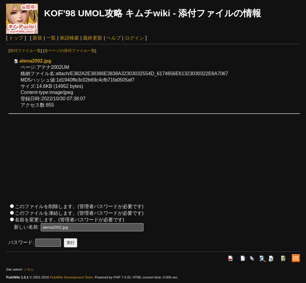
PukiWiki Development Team (71, 277)
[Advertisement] (154, 158)
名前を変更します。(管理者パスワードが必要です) (69, 219)
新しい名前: (26, 227)
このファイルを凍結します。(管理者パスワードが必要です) (79, 213)
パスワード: (21, 242)
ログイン (134, 37)
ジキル (29, 269)
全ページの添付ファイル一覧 (69, 50)
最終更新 (92, 37)
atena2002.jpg (32, 60)
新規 (37, 37)
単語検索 (69, 37)
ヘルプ (113, 37)
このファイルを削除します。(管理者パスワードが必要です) (79, 206)
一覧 (51, 37)
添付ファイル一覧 (25, 50)
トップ (16, 37)
